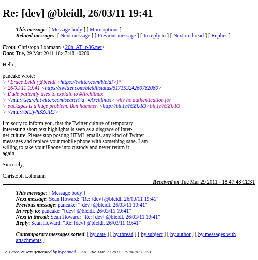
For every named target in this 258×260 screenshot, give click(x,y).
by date (98, 234)
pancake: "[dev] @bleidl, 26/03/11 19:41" (102, 205)
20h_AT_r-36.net (83, 47)
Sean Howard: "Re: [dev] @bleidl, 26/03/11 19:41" (104, 199)
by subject (152, 234)
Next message (75, 35)
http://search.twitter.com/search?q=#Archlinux (61, 100)
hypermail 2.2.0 (72, 251)
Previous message (117, 35)
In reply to (155, 35)
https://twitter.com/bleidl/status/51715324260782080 (101, 88)
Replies (219, 35)
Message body (66, 29)
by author (180, 234)
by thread (123, 234)
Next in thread (188, 35)
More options (104, 29)
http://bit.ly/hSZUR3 (124, 106)
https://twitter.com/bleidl (86, 82)
